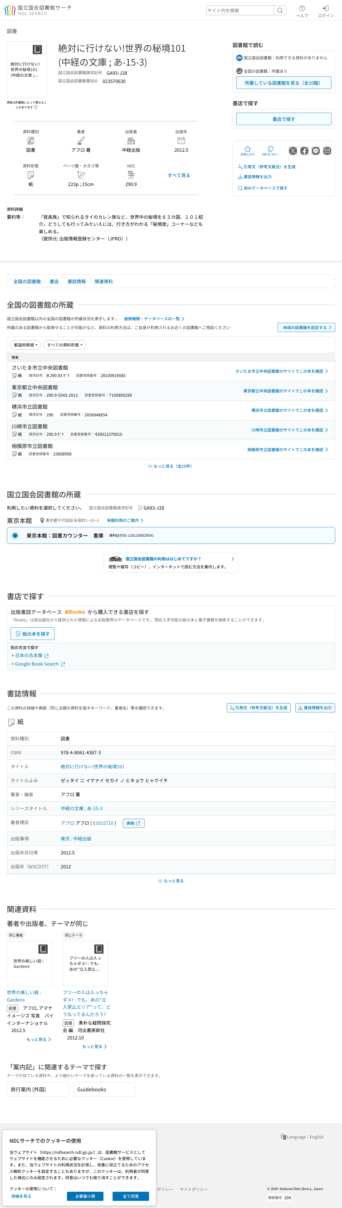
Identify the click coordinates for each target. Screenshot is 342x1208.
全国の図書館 (27, 281)
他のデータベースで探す (262, 188)
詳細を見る (21, 1196)
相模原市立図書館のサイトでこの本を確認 (288, 449)
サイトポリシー (194, 1189)
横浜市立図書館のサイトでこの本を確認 (290, 410)
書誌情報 (77, 281)
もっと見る (40, 1039)
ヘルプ (302, 10)
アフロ (67, 822)
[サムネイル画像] (31, 963)
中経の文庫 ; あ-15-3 (82, 808)
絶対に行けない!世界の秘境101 (93, 766)
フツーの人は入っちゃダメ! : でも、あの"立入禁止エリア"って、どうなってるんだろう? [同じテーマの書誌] (87, 1003)
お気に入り (248, 150)
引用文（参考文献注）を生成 (266, 167)
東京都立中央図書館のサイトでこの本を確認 (286, 391)
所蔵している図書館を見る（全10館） (284, 82)
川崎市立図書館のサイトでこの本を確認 (290, 430)
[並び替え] (26, 344)
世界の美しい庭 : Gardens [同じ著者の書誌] (24, 996)
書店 (54, 281)
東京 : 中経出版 (76, 838)
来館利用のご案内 (126, 520)
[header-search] (246, 10)
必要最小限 (85, 1196)
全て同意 (131, 1196)
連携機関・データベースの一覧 (155, 318)
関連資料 (104, 281)
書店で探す (283, 118)
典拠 (134, 823)
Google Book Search (40, 663)
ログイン (326, 10)
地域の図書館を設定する (308, 327)
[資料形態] (65, 344)
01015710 (103, 822)
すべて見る (179, 175)
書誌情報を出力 (254, 177)
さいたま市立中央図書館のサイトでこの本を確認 (282, 371)
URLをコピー (270, 150)
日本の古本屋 (32, 655)
